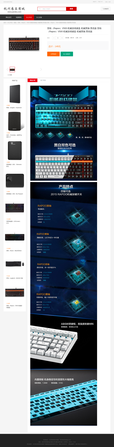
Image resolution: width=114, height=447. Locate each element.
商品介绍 (32, 80)
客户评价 (43, 80)
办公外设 (29, 17)
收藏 (10, 75)
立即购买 (53, 54)
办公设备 (39, 17)
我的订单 (100, 1)
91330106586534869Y (39, 444)
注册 (109, 1)
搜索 (71, 9)
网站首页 (8, 17)
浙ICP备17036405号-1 (81, 444)
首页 (5, 22)
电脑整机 (19, 17)
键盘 (15, 22)
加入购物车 (66, 54)
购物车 (94, 1)
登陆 (106, 1)
